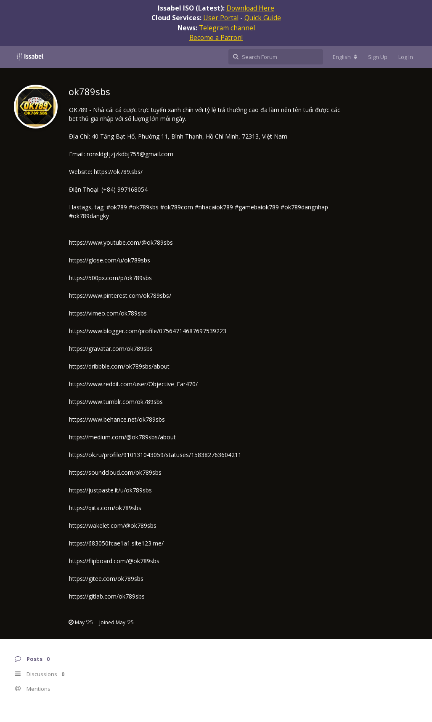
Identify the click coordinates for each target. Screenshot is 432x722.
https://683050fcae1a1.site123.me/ (116, 543)
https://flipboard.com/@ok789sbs (114, 561)
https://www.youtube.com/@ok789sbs (121, 242)
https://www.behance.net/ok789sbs (117, 419)
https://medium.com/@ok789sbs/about (122, 437)
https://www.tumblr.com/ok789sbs (116, 402)
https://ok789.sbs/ (118, 172)
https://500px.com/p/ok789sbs (110, 278)
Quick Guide (262, 17)
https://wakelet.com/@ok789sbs (112, 525)
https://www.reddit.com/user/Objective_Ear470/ (133, 384)
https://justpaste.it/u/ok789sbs (110, 490)
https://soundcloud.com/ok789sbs (115, 472)
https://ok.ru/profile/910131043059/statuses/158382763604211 (155, 455)
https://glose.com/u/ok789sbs (109, 260)
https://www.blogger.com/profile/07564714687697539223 (147, 331)
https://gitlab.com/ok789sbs (107, 596)
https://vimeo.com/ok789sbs (108, 313)
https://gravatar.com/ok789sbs (111, 349)
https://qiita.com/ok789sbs (105, 508)
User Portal (221, 17)
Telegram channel (227, 27)
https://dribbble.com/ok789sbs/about (119, 366)
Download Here (250, 8)
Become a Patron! (216, 37)
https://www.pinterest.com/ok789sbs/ (120, 295)
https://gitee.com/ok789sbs (106, 579)
